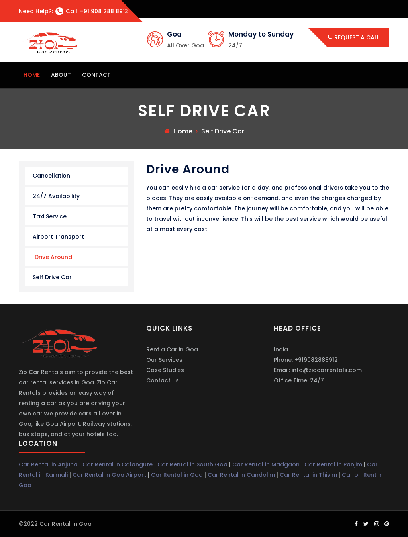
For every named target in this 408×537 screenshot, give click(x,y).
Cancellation (51, 176)
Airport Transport (58, 237)
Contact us (162, 380)
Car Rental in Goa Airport (109, 475)
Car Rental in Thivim (308, 475)
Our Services (164, 360)
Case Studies (165, 370)
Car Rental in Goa (177, 475)
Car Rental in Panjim (333, 464)
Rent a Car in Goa (172, 349)
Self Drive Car (52, 277)
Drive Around (53, 257)
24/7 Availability (56, 196)
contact (96, 75)
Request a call (353, 37)
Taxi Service (50, 216)
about (61, 75)
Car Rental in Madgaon (266, 464)
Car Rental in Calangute (117, 464)
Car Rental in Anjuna (48, 464)
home (32, 75)
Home (182, 131)
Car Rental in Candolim (241, 475)
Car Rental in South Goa (192, 464)
